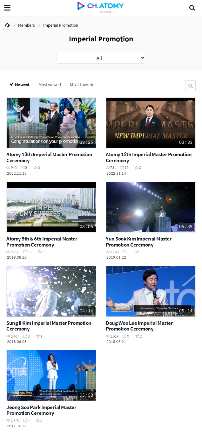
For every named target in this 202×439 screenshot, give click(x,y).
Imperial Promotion (60, 25)
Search (190, 85)
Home (7, 25)
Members (26, 25)
